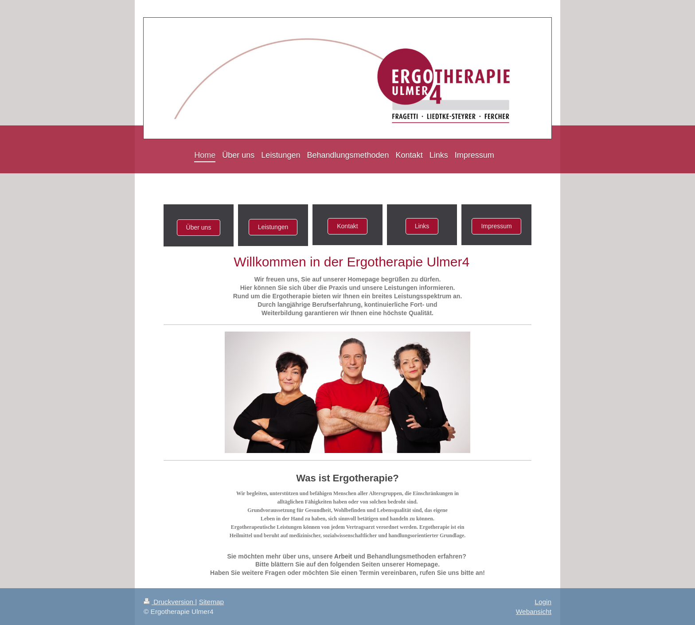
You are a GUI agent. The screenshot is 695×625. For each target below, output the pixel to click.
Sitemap (211, 601)
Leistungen (273, 226)
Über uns (198, 227)
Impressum (496, 226)
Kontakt (347, 226)
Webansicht (533, 611)
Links (422, 226)
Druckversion (169, 601)
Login (543, 601)
